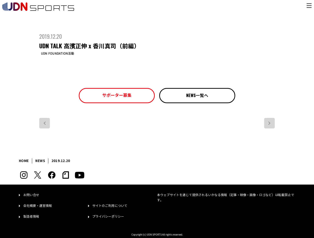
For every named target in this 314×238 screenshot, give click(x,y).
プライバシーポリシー (108, 217)
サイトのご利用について (109, 206)
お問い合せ (31, 195)
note (65, 175)
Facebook (51, 175)
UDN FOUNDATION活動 (57, 53)
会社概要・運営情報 (37, 206)
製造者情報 (31, 217)
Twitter (37, 175)
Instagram (23, 175)
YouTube (79, 175)
